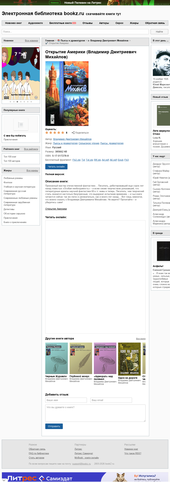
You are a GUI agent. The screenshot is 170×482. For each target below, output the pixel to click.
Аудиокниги (35, 23)
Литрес (78, 449)
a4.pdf (105, 159)
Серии (119, 23)
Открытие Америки (56, 208)
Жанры (134, 23)
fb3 (126, 159)
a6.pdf (113, 159)
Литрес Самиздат (84, 453)
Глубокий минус (79, 376)
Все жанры (32, 170)
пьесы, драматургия (112, 143)
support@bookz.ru (81, 463)
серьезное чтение (89, 143)
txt (83, 159)
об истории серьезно (14, 213)
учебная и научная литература (19, 186)
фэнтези (8, 182)
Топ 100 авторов (12, 161)
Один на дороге (127, 377)
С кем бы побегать (15, 135)
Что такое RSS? (132, 453)
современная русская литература (15, 192)
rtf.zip (97, 159)
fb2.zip (77, 159)
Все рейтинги (31, 149)
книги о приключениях (15, 222)
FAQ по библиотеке (39, 453)
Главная (49, 40)
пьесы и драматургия (73, 40)
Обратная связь (155, 23)
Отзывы (88, 23)
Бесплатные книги (60, 23)
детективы (9, 209)
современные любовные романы (20, 198)
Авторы (104, 23)
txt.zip (89, 159)
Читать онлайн (56, 166)
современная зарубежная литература (17, 203)
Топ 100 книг (10, 156)
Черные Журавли (56, 376)
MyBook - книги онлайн (87, 457)
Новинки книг (13, 23)
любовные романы (13, 178)
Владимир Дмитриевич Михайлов (109, 40)
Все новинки (31, 40)
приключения (11, 139)
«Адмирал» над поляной (103, 377)
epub (121, 159)
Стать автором (36, 457)
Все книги (141, 339)
